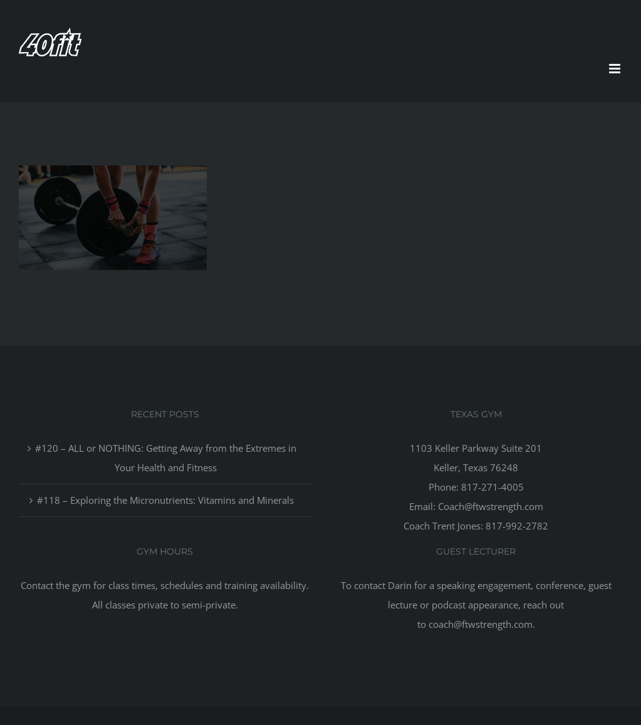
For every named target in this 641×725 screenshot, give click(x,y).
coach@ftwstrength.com (481, 624)
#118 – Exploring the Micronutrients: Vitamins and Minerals (165, 500)
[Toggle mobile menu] (615, 68)
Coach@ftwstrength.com (490, 506)
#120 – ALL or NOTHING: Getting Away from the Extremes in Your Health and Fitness (165, 458)
